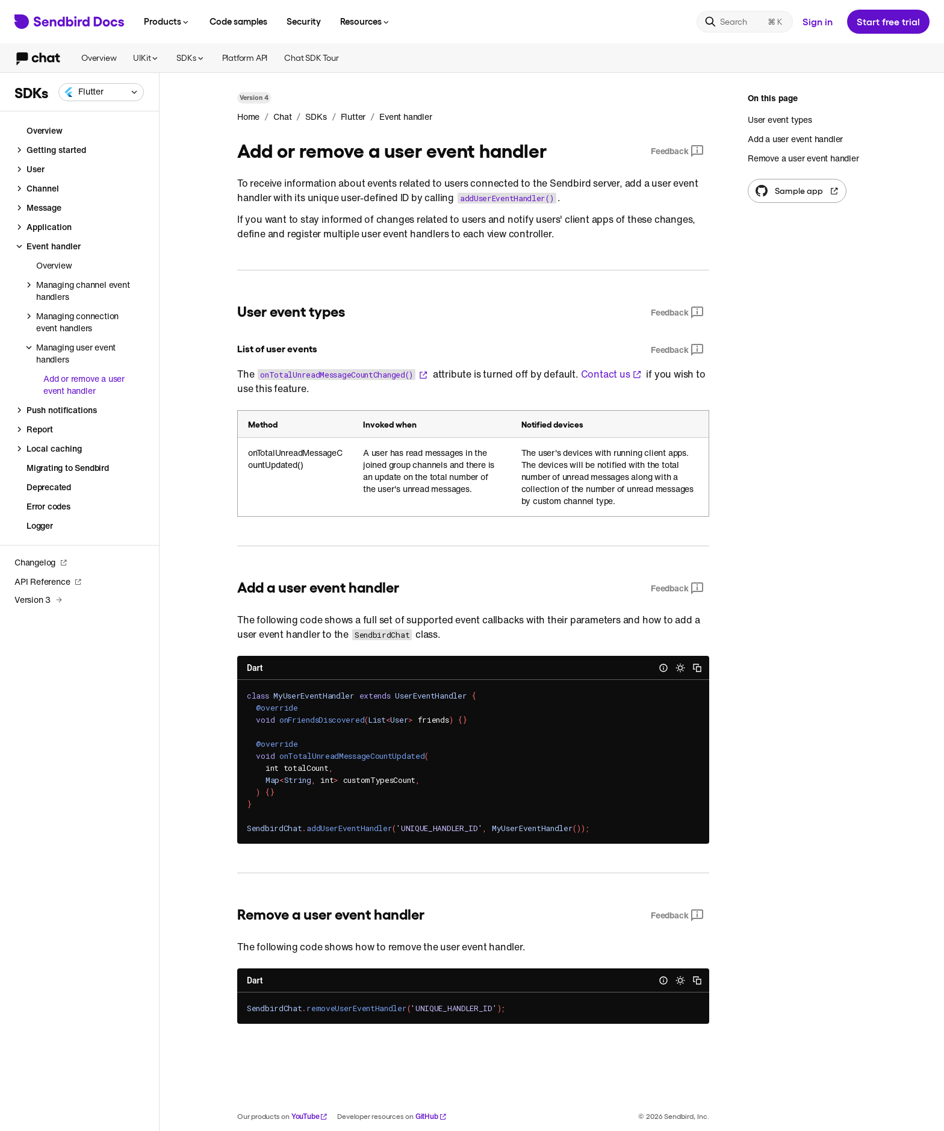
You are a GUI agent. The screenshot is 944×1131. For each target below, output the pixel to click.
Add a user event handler (795, 138)
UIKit (146, 57)
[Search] (745, 22)
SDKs (190, 57)
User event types (780, 120)
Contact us (611, 374)
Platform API (245, 57)
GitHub (431, 1116)
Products (167, 21)
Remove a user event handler (803, 158)
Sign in (818, 21)
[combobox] (101, 92)
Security (304, 21)
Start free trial (888, 21)
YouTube (309, 1116)
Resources (365, 21)
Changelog (40, 562)
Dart (254, 668)
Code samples (238, 21)
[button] (101, 92)
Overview (98, 57)
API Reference (48, 581)
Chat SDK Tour (311, 57)
